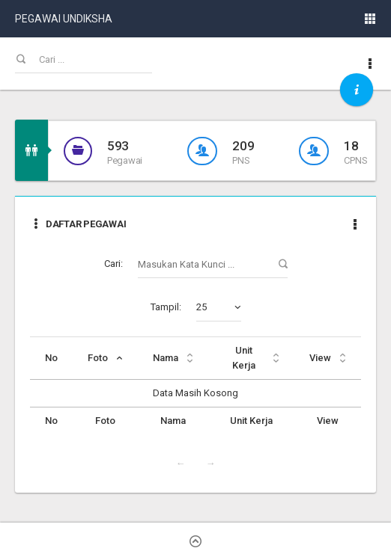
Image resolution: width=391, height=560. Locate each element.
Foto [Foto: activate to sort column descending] (98, 357)
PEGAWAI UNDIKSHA (63, 19)
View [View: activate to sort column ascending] (320, 357)
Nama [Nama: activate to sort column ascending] (165, 357)
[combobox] (218, 307)
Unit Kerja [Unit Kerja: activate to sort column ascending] (243, 358)
